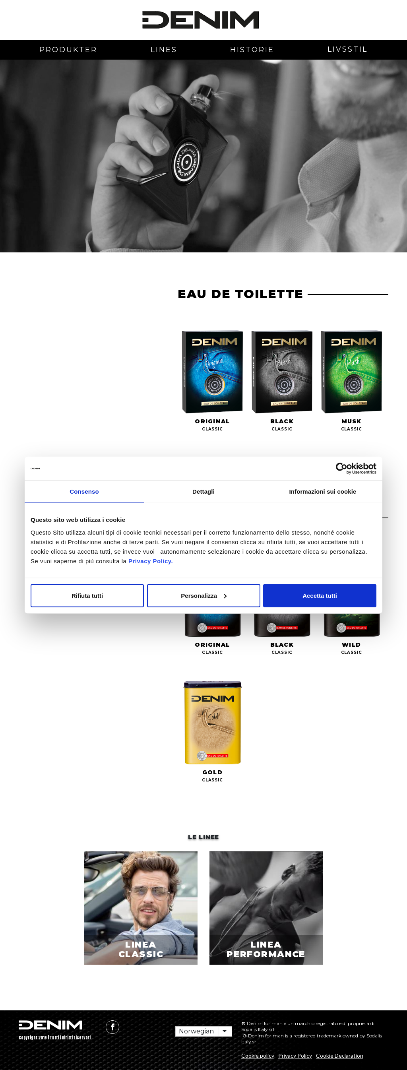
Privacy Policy (295, 1055)
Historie (252, 49)
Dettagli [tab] (203, 491)
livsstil (348, 49)
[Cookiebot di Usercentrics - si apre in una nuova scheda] (341, 469)
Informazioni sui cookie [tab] (323, 491)
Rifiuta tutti (87, 595)
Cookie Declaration (339, 1055)
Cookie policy (257, 1055)
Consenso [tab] (84, 491)
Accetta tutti (319, 595)
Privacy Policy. (149, 560)
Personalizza (204, 595)
